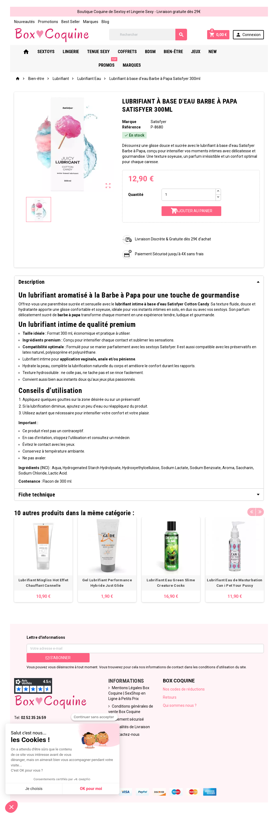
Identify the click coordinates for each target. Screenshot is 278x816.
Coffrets (134, 51)
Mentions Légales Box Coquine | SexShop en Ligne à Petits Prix (128, 693)
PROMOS (241, 49)
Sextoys (53, 51)
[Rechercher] (148, 34)
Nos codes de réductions (184, 689)
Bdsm (157, 51)
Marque (129, 122)
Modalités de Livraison (131, 727)
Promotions (48, 22)
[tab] (139, 282)
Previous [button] (251, 512)
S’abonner (58, 658)
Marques (90, 22)
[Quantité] (189, 195)
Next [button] (260, 512)
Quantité (135, 194)
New (220, 51)
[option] (43, 559)
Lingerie (78, 51)
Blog (105, 22)
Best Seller (70, 22)
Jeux (203, 51)
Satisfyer (158, 122)
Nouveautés (24, 22)
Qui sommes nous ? (180, 705)
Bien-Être (180, 51)
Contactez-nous (126, 734)
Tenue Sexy (105, 51)
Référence (131, 127)
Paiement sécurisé (128, 719)
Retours (169, 697)
